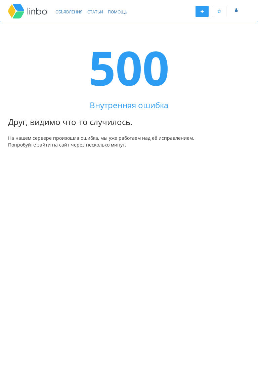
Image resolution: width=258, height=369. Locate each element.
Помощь (117, 12)
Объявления (69, 12)
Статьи (95, 12)
